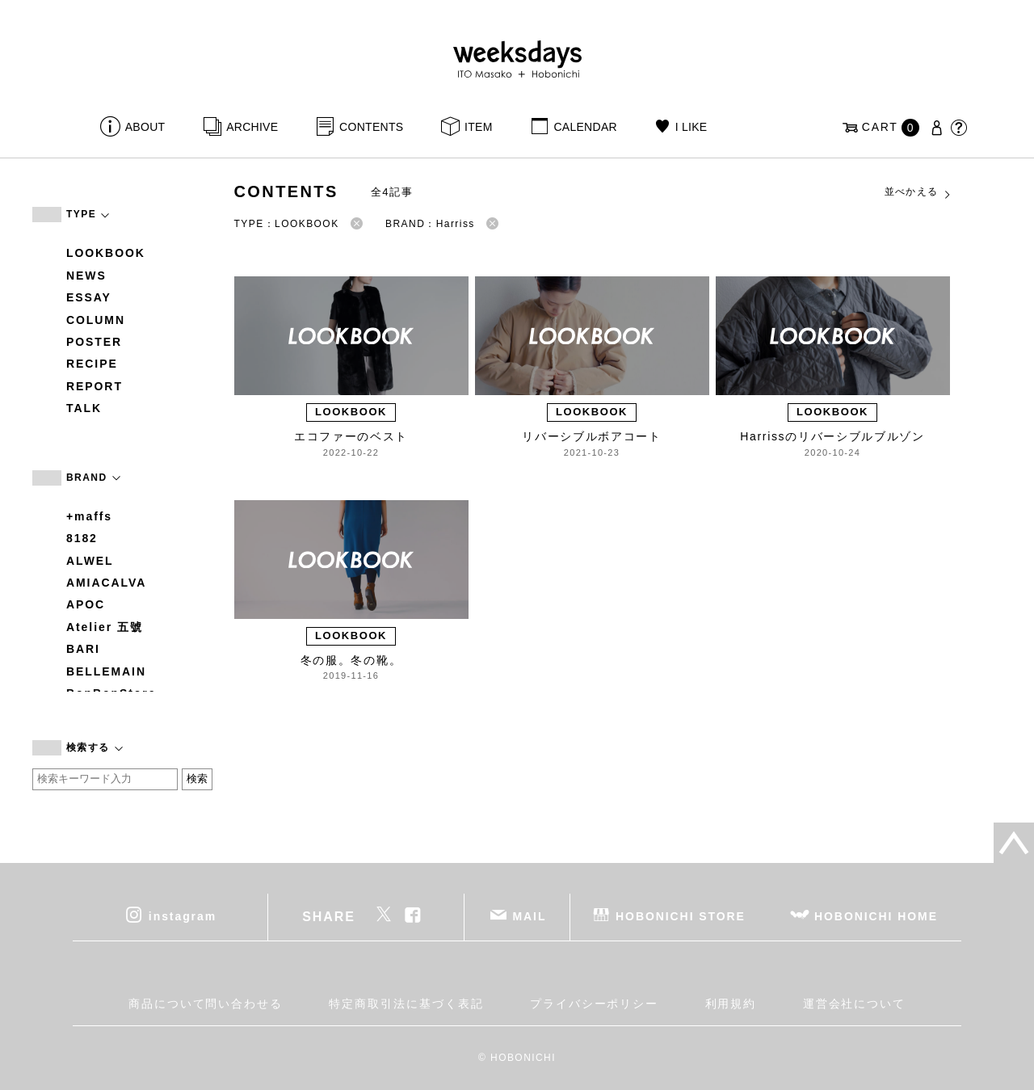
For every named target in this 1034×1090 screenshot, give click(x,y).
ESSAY (88, 297)
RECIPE (92, 363)
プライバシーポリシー (594, 1003)
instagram (182, 915)
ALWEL (90, 560)
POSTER (94, 341)
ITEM (478, 126)
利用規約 (731, 1003)
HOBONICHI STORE (681, 915)
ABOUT (145, 126)
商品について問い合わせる (205, 1003)
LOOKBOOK (105, 252)
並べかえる (918, 192)
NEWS (86, 275)
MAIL (530, 915)
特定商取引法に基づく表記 (406, 1003)
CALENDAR (584, 126)
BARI (83, 648)
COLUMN (95, 320)
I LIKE (691, 126)
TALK (84, 408)
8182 (82, 538)
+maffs (89, 516)
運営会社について (854, 1003)
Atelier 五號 (104, 627)
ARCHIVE (252, 126)
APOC (85, 604)
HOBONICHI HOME (876, 915)
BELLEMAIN (106, 671)
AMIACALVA (106, 582)
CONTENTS (371, 126)
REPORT (94, 386)
